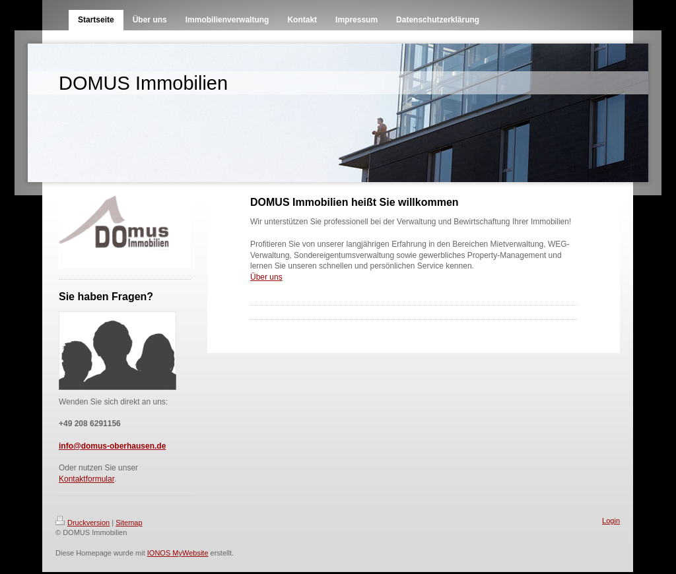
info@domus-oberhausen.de (112, 446)
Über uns (266, 277)
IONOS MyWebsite (178, 553)
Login (611, 521)
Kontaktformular (86, 479)
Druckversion (82, 522)
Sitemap (129, 522)
